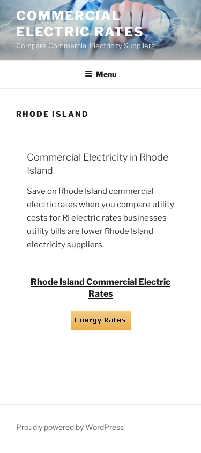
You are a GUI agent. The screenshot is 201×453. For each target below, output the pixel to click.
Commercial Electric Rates (80, 24)
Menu (100, 74)
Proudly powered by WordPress (70, 427)
